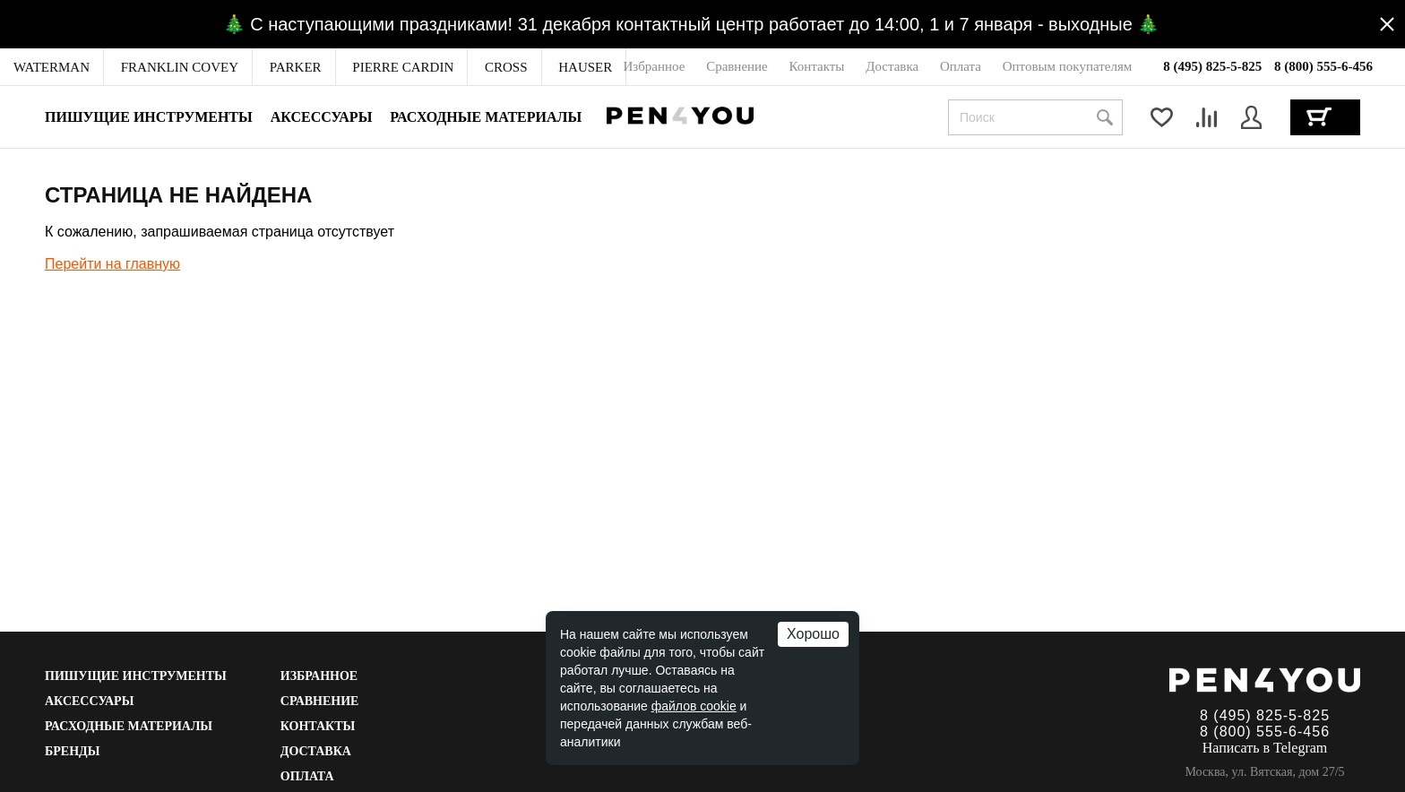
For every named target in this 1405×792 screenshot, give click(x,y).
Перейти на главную (112, 263)
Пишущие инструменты (149, 117)
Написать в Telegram (1265, 747)
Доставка (315, 751)
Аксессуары (322, 117)
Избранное (319, 676)
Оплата (307, 776)
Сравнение (319, 701)
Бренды (72, 751)
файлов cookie (694, 706)
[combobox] (1035, 117)
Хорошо (813, 633)
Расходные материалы (486, 117)
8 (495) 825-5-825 (1212, 66)
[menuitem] (52, 67)
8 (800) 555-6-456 (1323, 66)
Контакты (318, 726)
